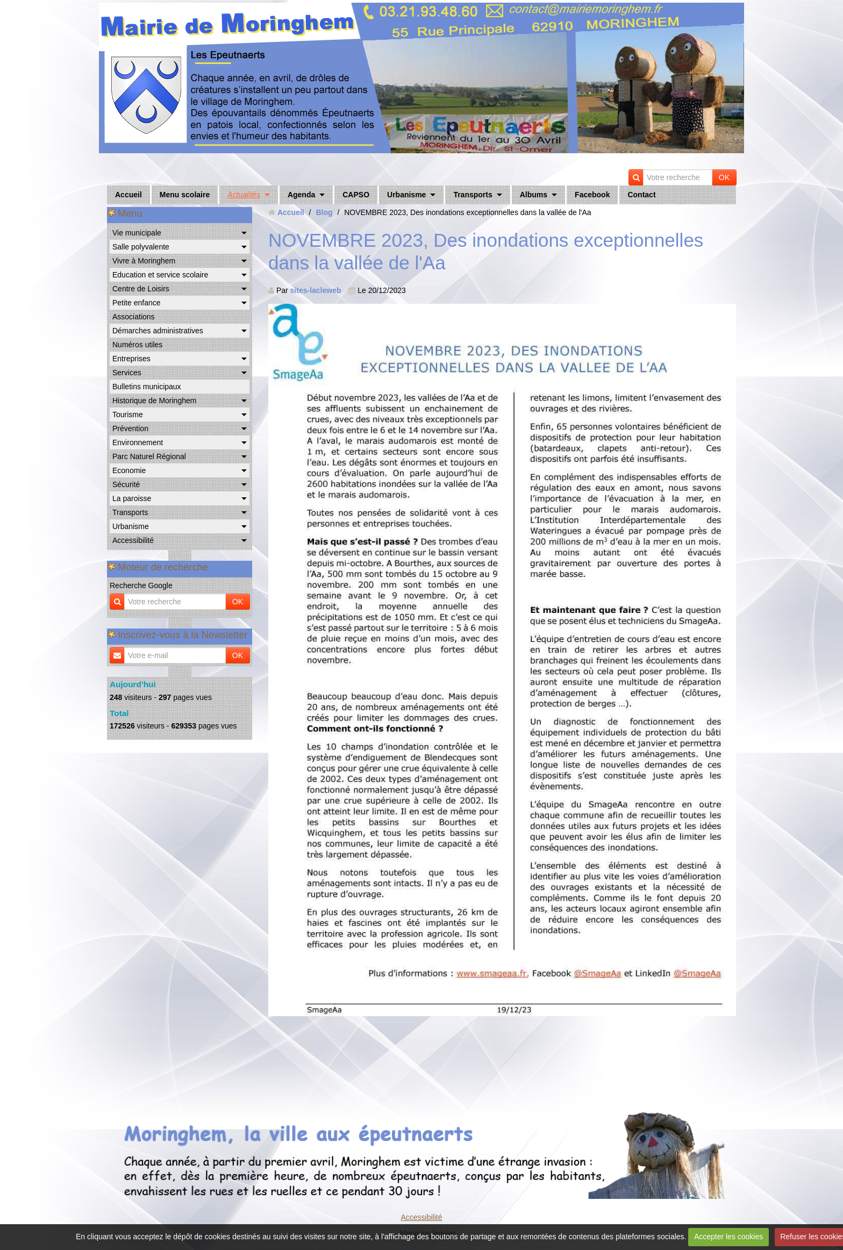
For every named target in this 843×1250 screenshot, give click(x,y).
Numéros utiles (137, 344)
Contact (641, 194)
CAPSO (355, 194)
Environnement (137, 442)
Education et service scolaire (160, 274)
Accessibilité (133, 540)
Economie (129, 470)
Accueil (128, 194)
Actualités (243, 194)
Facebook (592, 194)
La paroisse (131, 498)
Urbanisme (406, 194)
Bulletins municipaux (146, 386)
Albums (533, 194)
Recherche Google (141, 585)
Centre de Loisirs (140, 288)
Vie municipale (136, 232)
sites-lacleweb (315, 290)
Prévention (130, 428)
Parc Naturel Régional (149, 456)
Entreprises (131, 358)
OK (724, 177)
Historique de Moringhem (154, 400)
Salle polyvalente (140, 246)
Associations (133, 316)
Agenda (301, 194)
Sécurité (126, 484)
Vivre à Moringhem (143, 260)
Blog (324, 212)
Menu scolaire (185, 194)
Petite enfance (136, 302)
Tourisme (127, 414)
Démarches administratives (157, 330)
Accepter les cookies (728, 1236)
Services (126, 372)
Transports (472, 194)
